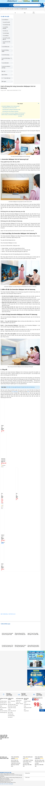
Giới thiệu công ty (3, 701)
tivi (28, 391)
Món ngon (7, 81)
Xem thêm (20, 116)
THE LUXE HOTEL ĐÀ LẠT (28, 757)
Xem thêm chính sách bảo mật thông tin (6, 783)
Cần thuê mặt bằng (3, 710)
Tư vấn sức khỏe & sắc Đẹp (7, 67)
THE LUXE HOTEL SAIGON (15, 757)
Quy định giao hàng (11, 704)
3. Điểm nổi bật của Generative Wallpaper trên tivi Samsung (12, 114)
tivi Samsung (15, 391)
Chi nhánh (42, 5)
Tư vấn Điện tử (17, 8)
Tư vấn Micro (6, 35)
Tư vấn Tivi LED (6, 22)
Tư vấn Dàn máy (6, 24)
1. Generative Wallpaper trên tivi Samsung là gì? (10, 106)
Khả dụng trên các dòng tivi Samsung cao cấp (11, 109)
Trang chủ (2, 8)
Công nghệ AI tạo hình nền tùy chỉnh (10, 107)
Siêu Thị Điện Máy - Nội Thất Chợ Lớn (8, 614)
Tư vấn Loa (5, 30)
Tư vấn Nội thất (7, 62)
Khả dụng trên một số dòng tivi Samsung (10, 111)
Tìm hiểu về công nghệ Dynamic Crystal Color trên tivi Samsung (20, 387)
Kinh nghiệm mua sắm (9, 8)
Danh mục (12, 5)
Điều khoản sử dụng (12, 706)
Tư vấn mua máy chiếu (6, 42)
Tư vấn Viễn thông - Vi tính (7, 59)
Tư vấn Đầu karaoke (5, 28)
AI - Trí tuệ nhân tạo (7, 78)
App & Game (7, 74)
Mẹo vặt (7, 71)
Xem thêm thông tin (42, 710)
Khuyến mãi (26, 710)
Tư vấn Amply (6, 33)
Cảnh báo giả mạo (3, 712)
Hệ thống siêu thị (3, 702)
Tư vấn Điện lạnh (7, 46)
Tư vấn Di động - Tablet (7, 51)
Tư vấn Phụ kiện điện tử (6, 38)
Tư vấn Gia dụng (7, 54)
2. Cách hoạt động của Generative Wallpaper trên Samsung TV (13, 113)
